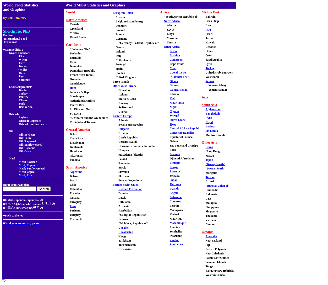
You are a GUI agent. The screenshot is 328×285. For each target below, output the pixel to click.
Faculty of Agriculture (16, 21)
